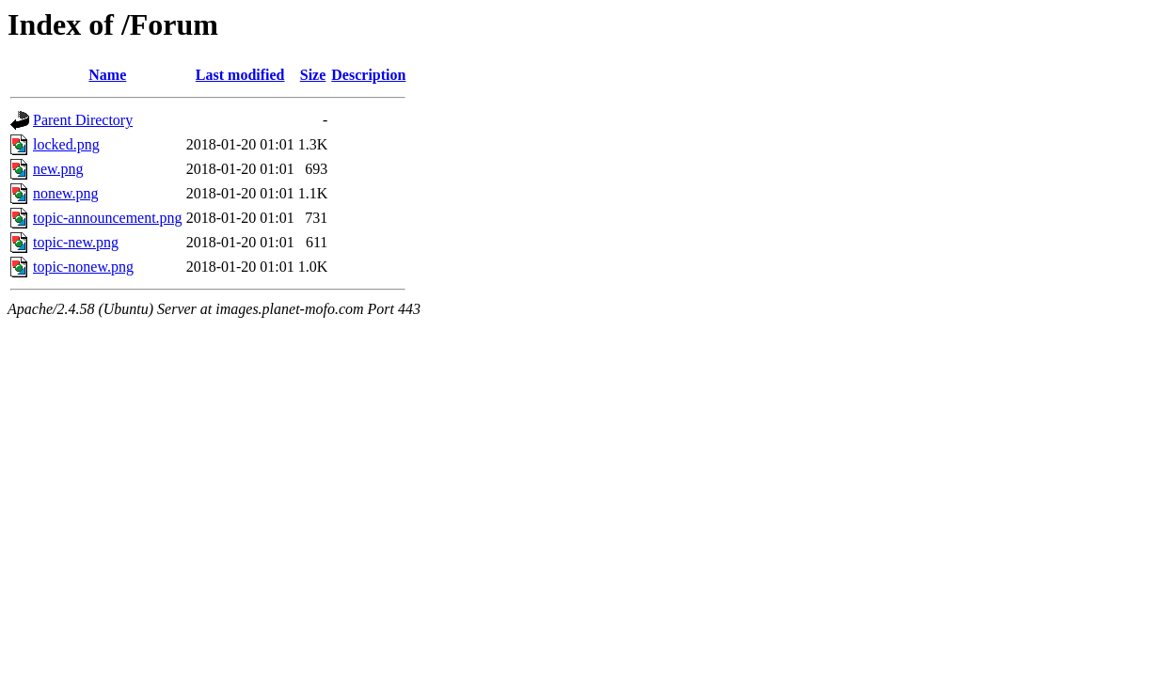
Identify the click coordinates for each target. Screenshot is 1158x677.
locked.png (66, 144)
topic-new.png (76, 242)
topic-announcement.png (107, 218)
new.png (58, 169)
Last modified (240, 75)
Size (313, 75)
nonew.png (66, 193)
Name (107, 75)
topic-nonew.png (83, 267)
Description (368, 75)
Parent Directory (83, 120)
